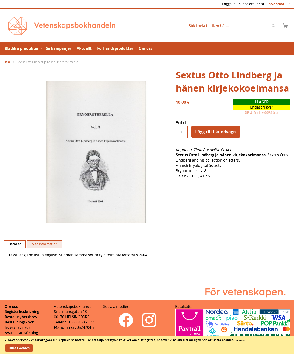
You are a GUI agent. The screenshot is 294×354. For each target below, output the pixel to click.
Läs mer (240, 340)
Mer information (45, 244)
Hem (7, 62)
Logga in (228, 4)
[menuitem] (22, 48)
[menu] (147, 48)
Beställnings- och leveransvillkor (19, 325)
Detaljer (14, 244)
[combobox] (232, 25)
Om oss (11, 306)
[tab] (15, 244)
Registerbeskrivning (22, 311)
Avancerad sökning (21, 332)
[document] (147, 345)
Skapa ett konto (251, 4)
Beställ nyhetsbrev (21, 316)
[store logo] (61, 26)
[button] (281, 4)
